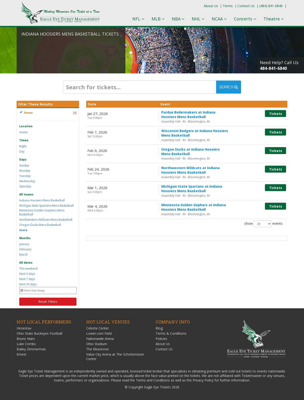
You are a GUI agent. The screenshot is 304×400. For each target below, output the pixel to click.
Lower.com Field (99, 333)
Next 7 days (27, 279)
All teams (26, 194)
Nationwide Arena (100, 338)
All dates (26, 263)
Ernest (21, 354)
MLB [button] (158, 19)
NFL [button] (138, 19)
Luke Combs (26, 344)
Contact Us (246, 6)
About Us (211, 6)
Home (23, 132)
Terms (228, 6)
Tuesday (25, 176)
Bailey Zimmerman (31, 349)
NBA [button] (178, 19)
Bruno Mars (26, 338)
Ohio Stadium (96, 344)
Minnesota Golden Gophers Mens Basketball (41, 212)
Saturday (25, 186)
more (23, 230)
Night (22, 146)
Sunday (24, 165)
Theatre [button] (273, 19)
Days (23, 159)
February (25, 249)
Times (23, 140)
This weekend (28, 269)
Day (21, 151)
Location (26, 126)
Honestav (24, 328)
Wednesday (27, 181)
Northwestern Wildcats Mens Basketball (45, 220)
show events (263, 206)
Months (25, 238)
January (24, 244)
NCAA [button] (219, 19)
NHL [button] (198, 19)
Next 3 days (27, 274)
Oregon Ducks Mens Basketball (40, 225)
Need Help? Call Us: (279, 65)
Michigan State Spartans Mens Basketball (46, 206)
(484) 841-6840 (271, 6)
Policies (161, 338)
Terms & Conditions (171, 333)
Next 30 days (28, 284)
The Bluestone (97, 349)
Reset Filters (47, 301)
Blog (159, 328)
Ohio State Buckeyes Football (39, 333)
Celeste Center (97, 328)
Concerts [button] (245, 19)
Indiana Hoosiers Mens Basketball (42, 200)
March (23, 254)
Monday (24, 171)
